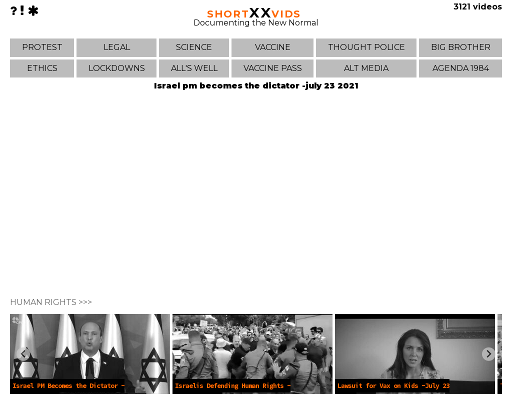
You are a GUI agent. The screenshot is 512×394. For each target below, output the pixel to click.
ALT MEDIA (366, 68)
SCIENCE (194, 47)
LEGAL (117, 47)
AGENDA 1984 (460, 68)
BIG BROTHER (460, 47)
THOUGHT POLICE (366, 47)
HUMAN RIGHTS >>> (51, 302)
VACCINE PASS (273, 68)
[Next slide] (489, 354)
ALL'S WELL (194, 68)
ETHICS (42, 68)
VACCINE (272, 47)
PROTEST (42, 47)
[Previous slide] (23, 354)
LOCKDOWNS (116, 68)
